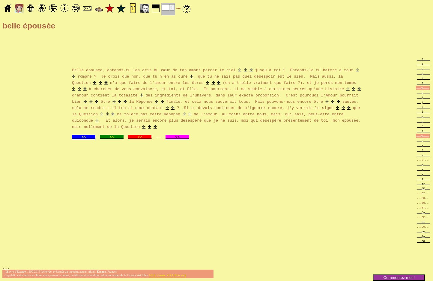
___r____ (423, 140)
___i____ (423, 97)
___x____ (423, 169)
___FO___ (423, 231)
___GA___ (423, 236)
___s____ (423, 145)
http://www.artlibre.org (167, 276)
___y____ (423, 174)
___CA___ (423, 212)
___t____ (423, 150)
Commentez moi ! (398, 277)
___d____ (423, 73)
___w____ (423, 164)
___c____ (423, 68)
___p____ (423, 131)
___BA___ (423, 183)
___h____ (423, 92)
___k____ (423, 107)
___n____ (423, 121)
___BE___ (423, 188)
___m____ (423, 116)
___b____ (423, 64)
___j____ (423, 102)
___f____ (423, 83)
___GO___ (423, 241)
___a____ (423, 59)
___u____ (423, 155)
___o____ (423, 126)
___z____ (423, 179)
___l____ (423, 112)
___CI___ (423, 222)
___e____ (423, 78)
